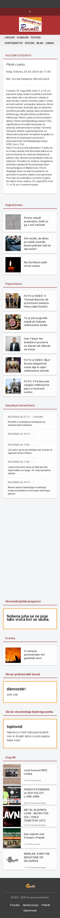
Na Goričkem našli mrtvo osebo (35, 264)
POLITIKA (36, 37)
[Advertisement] (30, 549)
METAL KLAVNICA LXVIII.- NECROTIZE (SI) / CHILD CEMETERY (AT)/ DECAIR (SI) (36, 815)
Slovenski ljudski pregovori (23, 601)
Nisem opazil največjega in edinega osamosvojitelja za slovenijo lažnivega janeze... (29, 490)
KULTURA (29, 43)
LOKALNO (10, 37)
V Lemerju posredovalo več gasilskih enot (34, 654)
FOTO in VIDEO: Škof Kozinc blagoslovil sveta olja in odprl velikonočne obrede (37, 365)
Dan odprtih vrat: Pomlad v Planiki (34, 835)
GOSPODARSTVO (14, 43)
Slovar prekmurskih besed (22, 674)
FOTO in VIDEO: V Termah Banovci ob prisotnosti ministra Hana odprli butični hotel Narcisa (36, 301)
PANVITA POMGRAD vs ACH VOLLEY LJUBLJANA (37, 793)
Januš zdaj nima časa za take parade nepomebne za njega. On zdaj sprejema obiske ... (29, 470)
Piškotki (46, 905)
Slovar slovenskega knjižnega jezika (29, 711)
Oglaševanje (30, 910)
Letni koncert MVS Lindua (35, 772)
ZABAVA (49, 43)
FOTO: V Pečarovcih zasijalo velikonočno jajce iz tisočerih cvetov (36, 386)
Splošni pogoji (31, 905)
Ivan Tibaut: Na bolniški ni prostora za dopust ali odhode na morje (37, 344)
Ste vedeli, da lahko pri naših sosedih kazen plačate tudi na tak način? (37, 244)
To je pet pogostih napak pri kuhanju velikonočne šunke (35, 321)
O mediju (15, 905)
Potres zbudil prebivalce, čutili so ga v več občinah (36, 221)
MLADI (39, 43)
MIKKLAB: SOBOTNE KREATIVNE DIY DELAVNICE (37, 857)
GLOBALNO (23, 37)
